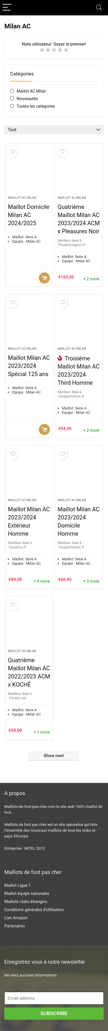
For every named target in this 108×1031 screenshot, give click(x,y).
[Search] (99, 7)
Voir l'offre (44, 278)
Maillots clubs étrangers (25, 901)
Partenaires (14, 926)
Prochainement (44, 429)
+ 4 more (41, 581)
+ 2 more (91, 279)
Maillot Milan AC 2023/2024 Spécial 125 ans (29, 366)
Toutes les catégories (36, 106)
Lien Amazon (16, 918)
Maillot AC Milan (31, 91)
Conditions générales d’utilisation (34, 909)
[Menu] (7, 7)
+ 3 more (91, 581)
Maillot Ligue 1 (17, 885)
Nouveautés (27, 98)
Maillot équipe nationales (26, 893)
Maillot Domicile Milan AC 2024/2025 (28, 215)
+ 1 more (41, 732)
